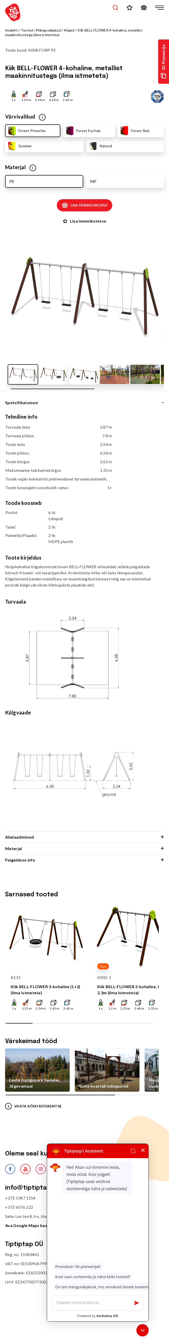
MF (93, 181)
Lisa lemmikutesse (84, 220)
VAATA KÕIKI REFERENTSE (33, 1106)
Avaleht (11, 30)
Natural (100, 146)
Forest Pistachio (26, 130)
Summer (19, 146)
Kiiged (69, 30)
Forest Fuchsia (83, 131)
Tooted (27, 30)
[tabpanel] (84, 622)
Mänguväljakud (48, 30)
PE (11, 181)
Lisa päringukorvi (84, 205)
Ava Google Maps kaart (28, 1225)
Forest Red (134, 130)
